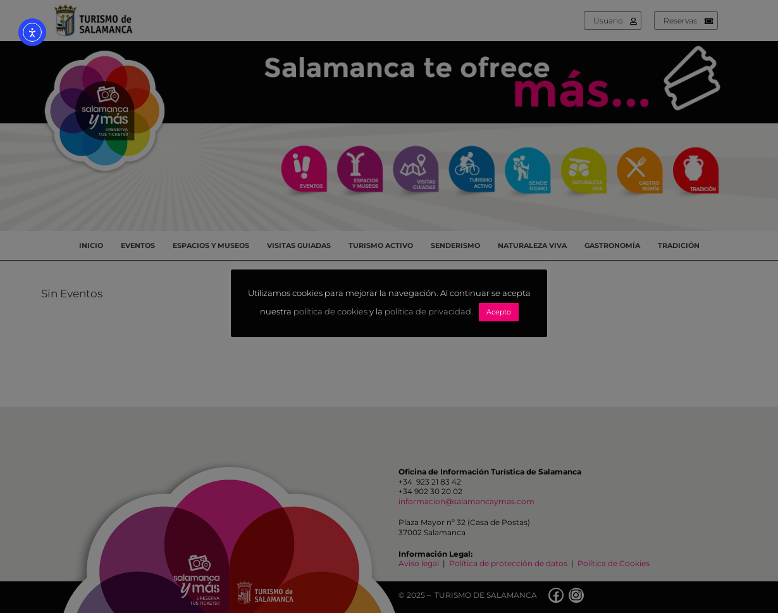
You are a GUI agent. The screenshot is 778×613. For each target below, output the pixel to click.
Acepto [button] (498, 311)
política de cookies (330, 312)
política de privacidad (428, 312)
